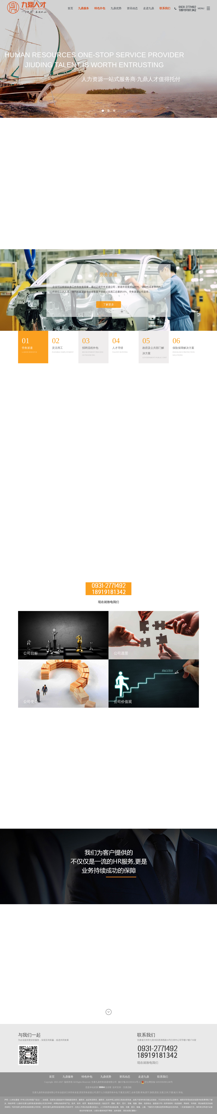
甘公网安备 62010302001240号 (157, 1082)
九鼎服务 (83, 8)
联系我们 (164, 8)
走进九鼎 (148, 8)
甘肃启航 (127, 1087)
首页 (70, 8)
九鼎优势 (116, 8)
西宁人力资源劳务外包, (107, 1092)
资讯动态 (132, 8)
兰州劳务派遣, (72, 1092)
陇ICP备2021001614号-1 (129, 1082)
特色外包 (99, 8)
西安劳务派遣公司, (88, 1092)
